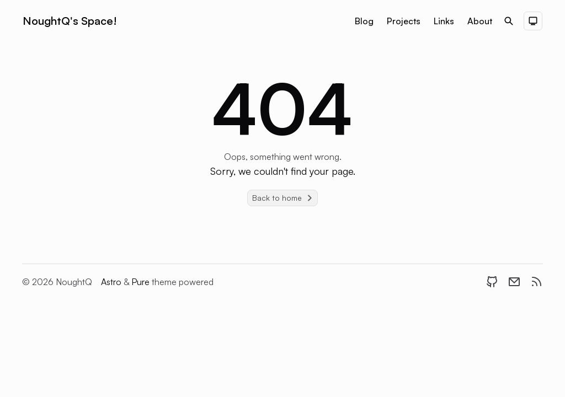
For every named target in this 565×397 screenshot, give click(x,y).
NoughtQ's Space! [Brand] (70, 21)
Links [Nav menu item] (444, 20)
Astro (112, 281)
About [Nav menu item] (479, 20)
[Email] (514, 281)
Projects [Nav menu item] (403, 20)
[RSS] (536, 281)
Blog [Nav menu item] (364, 20)
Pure (141, 281)
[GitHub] (492, 281)
